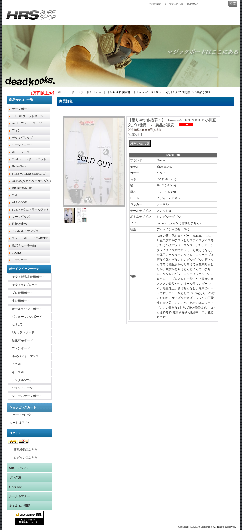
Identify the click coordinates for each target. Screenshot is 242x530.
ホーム (62, 92)
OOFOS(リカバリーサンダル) (31, 181)
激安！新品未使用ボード (28, 277)
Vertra (15, 195)
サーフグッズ (21, 216)
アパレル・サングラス (27, 231)
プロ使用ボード (22, 293)
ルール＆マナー (19, 496)
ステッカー (19, 260)
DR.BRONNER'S (22, 188)
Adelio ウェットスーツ (27, 123)
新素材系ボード (22, 340)
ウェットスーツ (22, 388)
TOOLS (16, 252)
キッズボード (21, 372)
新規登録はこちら (26, 449)
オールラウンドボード (27, 309)
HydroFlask (19, 166)
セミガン (18, 324)
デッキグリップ (22, 137)
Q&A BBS (15, 487)
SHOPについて (19, 468)
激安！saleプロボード (26, 285)
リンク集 (15, 477)
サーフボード (21, 109)
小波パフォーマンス (25, 356)
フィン (16, 130)
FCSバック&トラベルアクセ (31, 209)
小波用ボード (21, 301)
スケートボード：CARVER (30, 238)
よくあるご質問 (19, 506)
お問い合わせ (175, 4)
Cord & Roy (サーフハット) (29, 159)
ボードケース (21, 152)
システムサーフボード (27, 396)
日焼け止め (19, 224)
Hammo (97, 92)
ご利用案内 (155, 4)
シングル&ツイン (23, 380)
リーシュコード (22, 145)
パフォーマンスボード (27, 316)
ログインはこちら (26, 457)
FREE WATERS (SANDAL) (29, 173)
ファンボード (21, 348)
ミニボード (19, 364)
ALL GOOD (19, 202)
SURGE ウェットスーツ (27, 116)
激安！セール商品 (24, 245)
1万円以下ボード (23, 332)
